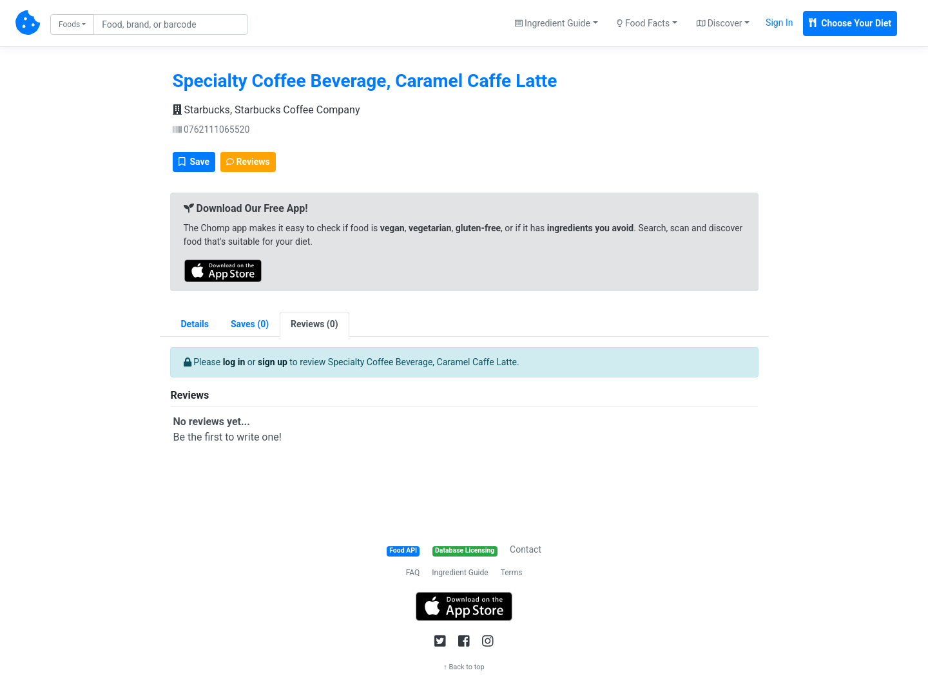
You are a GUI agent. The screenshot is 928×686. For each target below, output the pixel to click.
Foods (69, 24)
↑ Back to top (464, 667)
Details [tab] (195, 324)
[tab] (250, 324)
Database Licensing (464, 550)
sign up (272, 362)
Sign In (779, 22)
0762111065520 (211, 129)
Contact (525, 549)
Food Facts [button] (643, 23)
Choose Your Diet (850, 23)
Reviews (248, 162)
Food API (403, 550)
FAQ (413, 572)
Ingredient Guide (460, 572)
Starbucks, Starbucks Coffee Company (266, 110)
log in (234, 362)
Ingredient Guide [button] (552, 23)
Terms (512, 572)
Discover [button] (719, 23)
